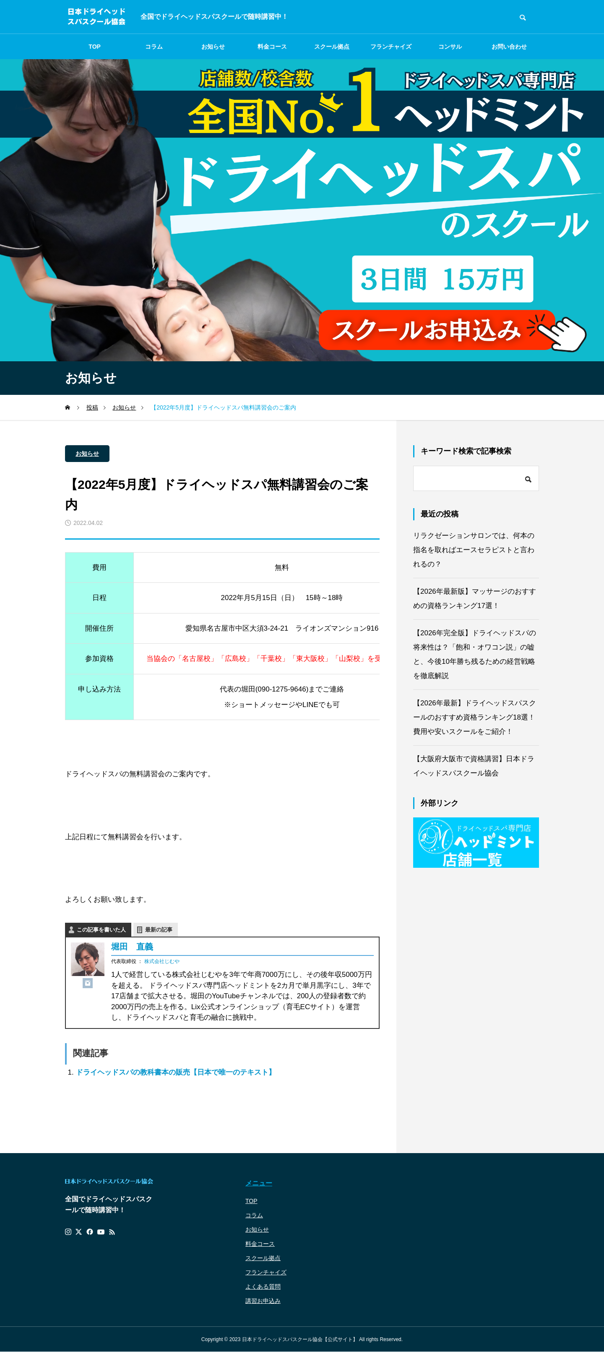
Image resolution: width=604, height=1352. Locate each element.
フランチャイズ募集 (390, 51)
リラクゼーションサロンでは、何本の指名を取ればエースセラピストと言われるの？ (473, 550)
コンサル (450, 46)
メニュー (258, 1183)
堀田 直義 (132, 946)
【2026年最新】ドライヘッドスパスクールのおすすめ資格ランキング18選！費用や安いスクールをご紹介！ (474, 717)
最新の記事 (158, 930)
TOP (95, 46)
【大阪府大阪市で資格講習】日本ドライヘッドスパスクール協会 (473, 766)
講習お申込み (263, 1300)
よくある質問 (263, 1286)
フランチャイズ (265, 1272)
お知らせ (213, 46)
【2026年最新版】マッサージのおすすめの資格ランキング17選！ (474, 598)
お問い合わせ (509, 46)
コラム (154, 46)
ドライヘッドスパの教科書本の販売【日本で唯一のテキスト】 (176, 1072)
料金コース (272, 46)
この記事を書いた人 (101, 930)
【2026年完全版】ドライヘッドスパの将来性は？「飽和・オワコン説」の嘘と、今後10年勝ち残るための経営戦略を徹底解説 (474, 654)
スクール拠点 (331, 46)
